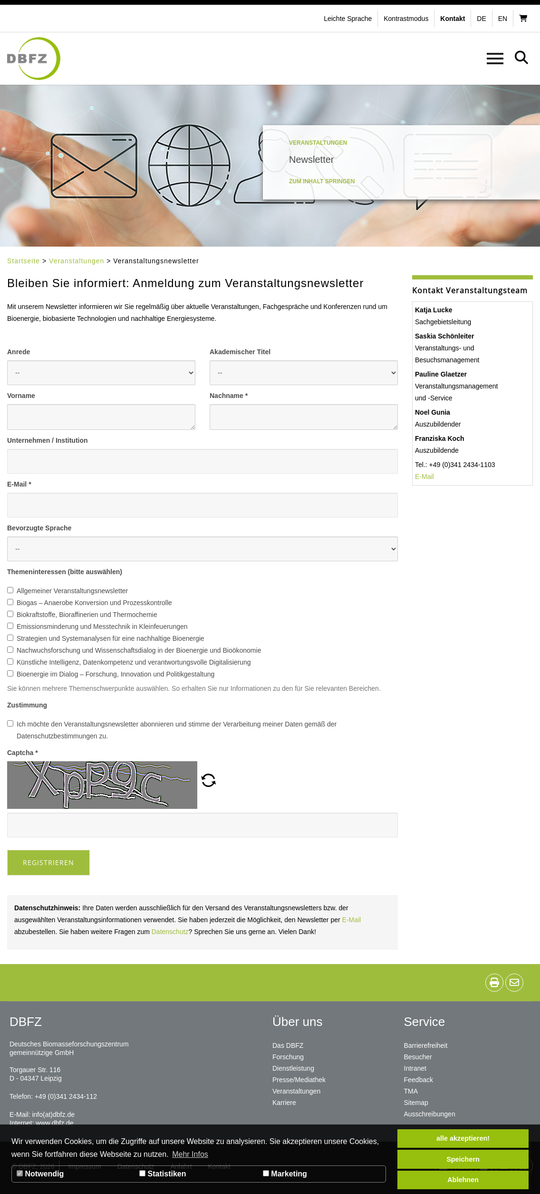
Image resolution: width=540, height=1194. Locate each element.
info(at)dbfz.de (53, 1114)
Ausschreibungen (429, 1114)
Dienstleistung (293, 1068)
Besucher (418, 1057)
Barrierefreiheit (426, 1045)
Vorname (21, 395)
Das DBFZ (287, 1045)
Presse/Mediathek (299, 1080)
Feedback (418, 1080)
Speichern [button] (463, 1159)
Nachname (229, 395)
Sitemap (416, 1102)
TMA (411, 1091)
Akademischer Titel (240, 352)
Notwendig (40, 1174)
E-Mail (19, 484)
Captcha (22, 752)
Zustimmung (27, 705)
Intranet (415, 1068)
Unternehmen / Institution (47, 440)
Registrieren (48, 862)
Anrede (18, 352)
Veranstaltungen (76, 261)
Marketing (285, 1174)
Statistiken (162, 1174)
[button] (407, 18)
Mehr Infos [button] (190, 1154)
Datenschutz (170, 931)
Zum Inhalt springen (322, 181)
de (481, 18)
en (502, 18)
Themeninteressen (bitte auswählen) (64, 572)
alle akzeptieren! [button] (463, 1138)
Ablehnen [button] (463, 1180)
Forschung (288, 1057)
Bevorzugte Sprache (39, 528)
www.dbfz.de (54, 1123)
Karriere (284, 1102)
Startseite (23, 261)
